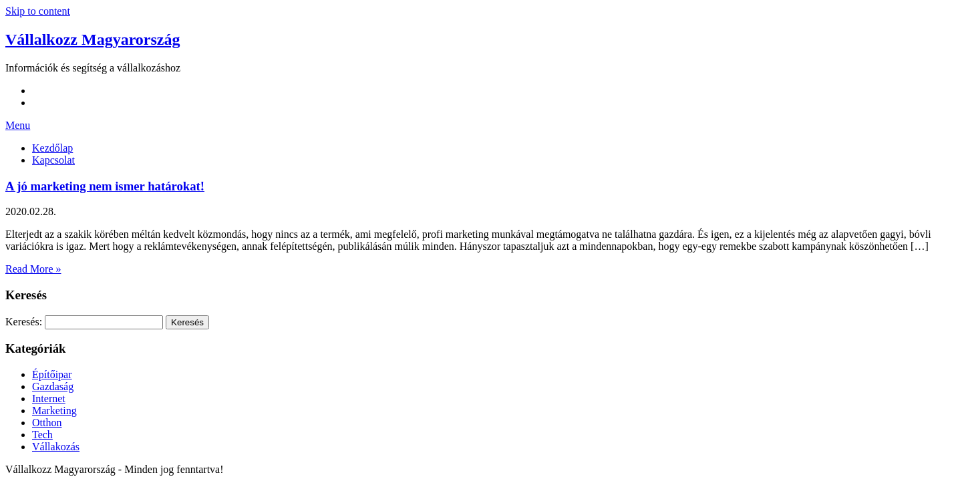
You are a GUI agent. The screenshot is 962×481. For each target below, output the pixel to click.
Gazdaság (52, 386)
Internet (48, 398)
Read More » (33, 269)
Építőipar (52, 374)
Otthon (46, 422)
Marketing (54, 410)
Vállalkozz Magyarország (92, 39)
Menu (17, 125)
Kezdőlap (52, 148)
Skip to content (37, 11)
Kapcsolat (53, 160)
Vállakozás (55, 446)
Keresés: (23, 321)
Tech (42, 434)
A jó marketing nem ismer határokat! (104, 186)
